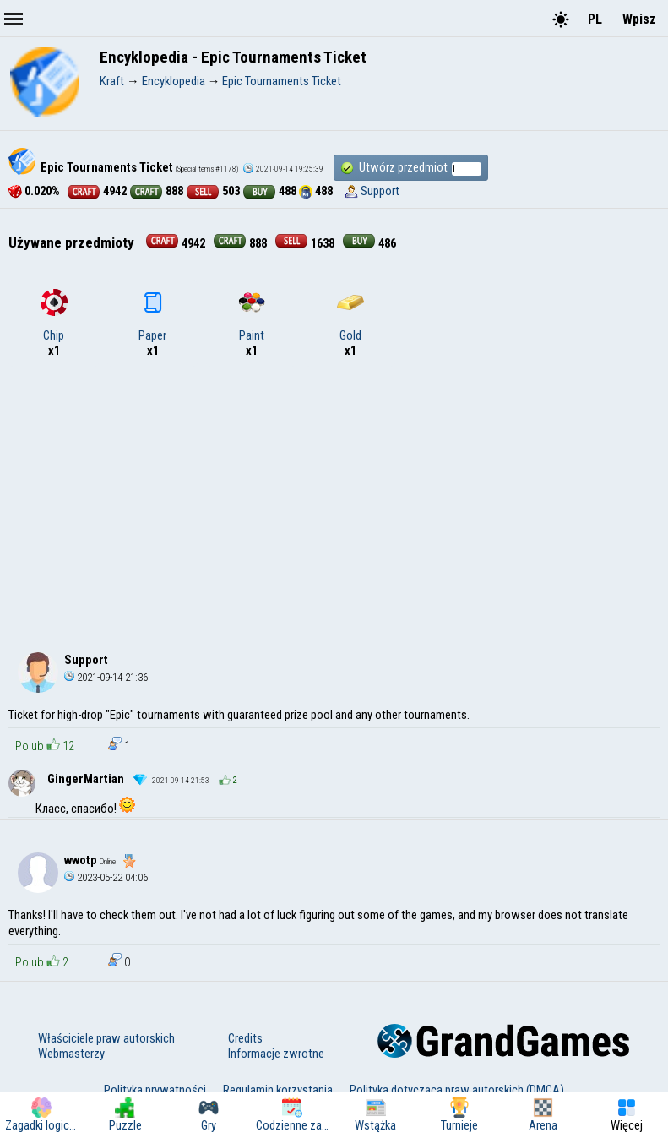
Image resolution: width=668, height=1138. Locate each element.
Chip (54, 316)
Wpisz (639, 19)
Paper (152, 316)
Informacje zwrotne (276, 1053)
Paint (251, 316)
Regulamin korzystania (278, 1089)
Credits (245, 1038)
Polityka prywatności (155, 1089)
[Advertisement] (334, 502)
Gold (350, 316)
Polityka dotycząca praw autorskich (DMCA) (457, 1089)
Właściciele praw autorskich (106, 1038)
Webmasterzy (71, 1053)
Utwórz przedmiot (410, 168)
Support (380, 191)
